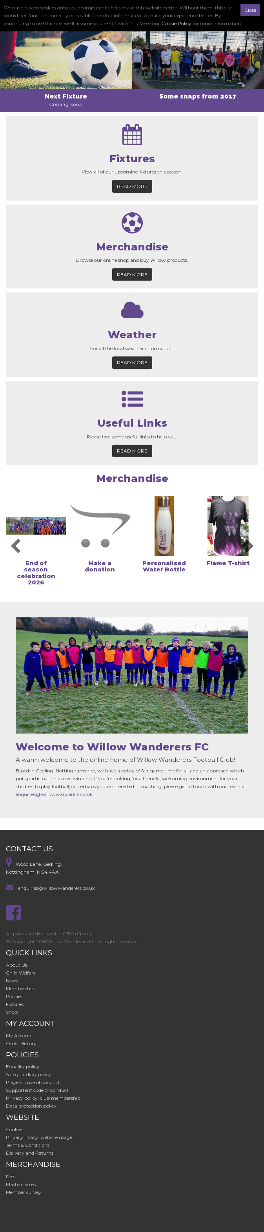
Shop (12, 1012)
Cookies (14, 1129)
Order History (21, 1043)
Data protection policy (31, 1106)
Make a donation (100, 566)
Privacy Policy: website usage (39, 1137)
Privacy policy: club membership (43, 1098)
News (12, 981)
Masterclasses (21, 1184)
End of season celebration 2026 (36, 572)
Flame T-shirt (227, 563)
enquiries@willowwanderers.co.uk (54, 794)
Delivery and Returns (29, 1153)
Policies (14, 996)
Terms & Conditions (27, 1145)
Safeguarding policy (28, 1074)
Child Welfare (21, 973)
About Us (16, 965)
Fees (10, 1176)
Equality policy (22, 1067)
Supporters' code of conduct (37, 1090)
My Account (19, 1036)
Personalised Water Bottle (164, 566)
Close (250, 10)
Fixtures (15, 1004)
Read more (132, 186)
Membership (20, 988)
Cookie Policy (176, 23)
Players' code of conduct (33, 1082)
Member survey (23, 1192)
